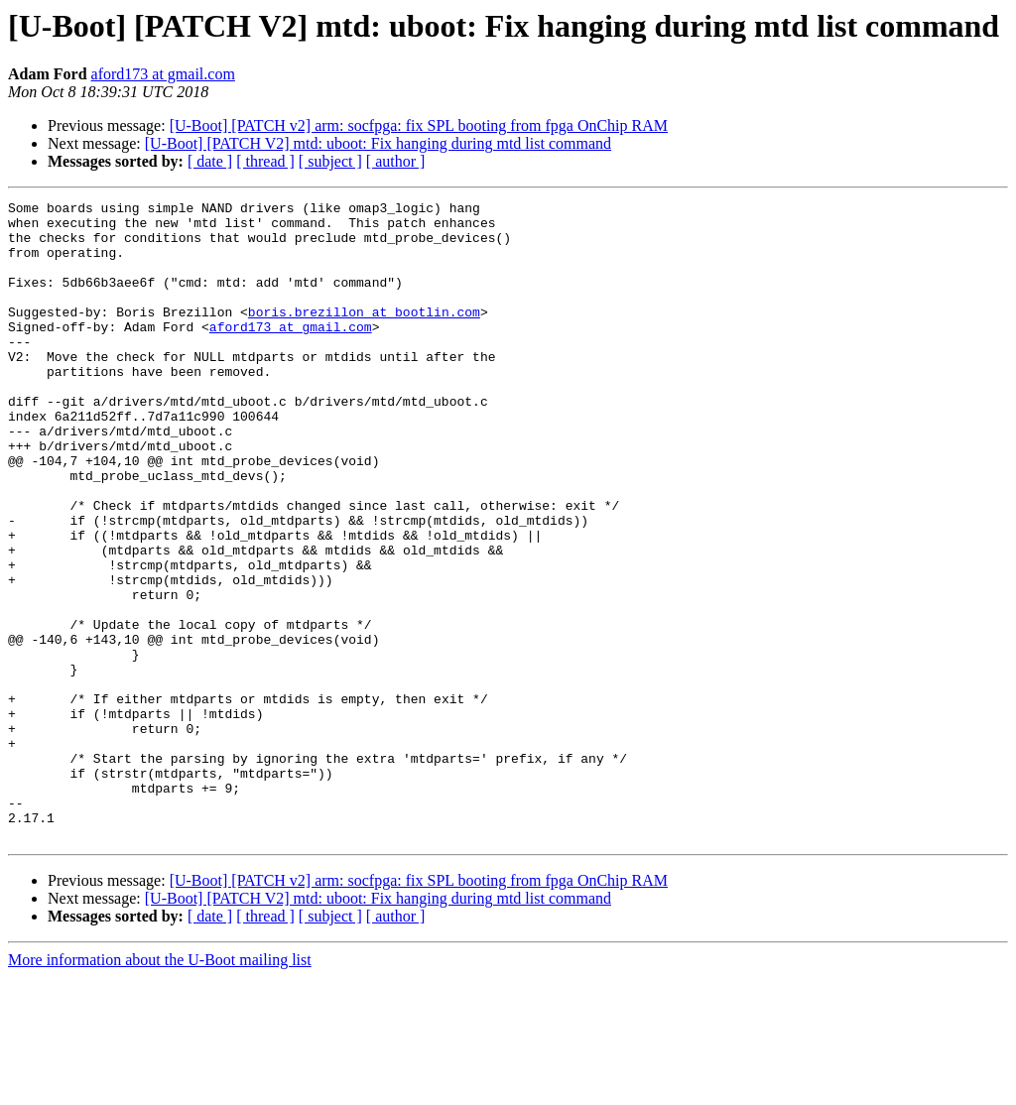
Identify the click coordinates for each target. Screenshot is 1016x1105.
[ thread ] (265, 161)
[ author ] (396, 161)
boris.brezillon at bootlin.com (364, 335)
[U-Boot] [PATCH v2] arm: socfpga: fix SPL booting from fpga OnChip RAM (419, 125)
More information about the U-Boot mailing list (160, 1087)
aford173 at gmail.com (163, 73)
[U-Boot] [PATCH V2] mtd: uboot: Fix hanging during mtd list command (378, 143)
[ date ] (210, 161)
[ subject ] (330, 161)
